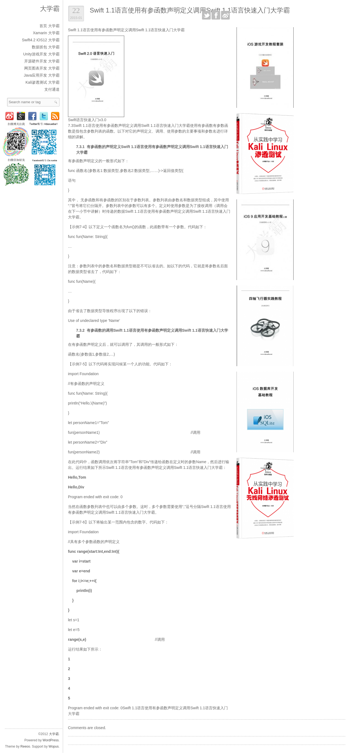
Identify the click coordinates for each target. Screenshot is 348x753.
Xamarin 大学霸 (46, 33)
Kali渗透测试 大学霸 (43, 82)
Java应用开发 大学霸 (42, 75)
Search (55, 102)
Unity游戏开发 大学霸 (41, 54)
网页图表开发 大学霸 (42, 68)
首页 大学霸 (49, 26)
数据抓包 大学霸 (46, 47)
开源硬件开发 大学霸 (42, 61)
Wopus (54, 746)
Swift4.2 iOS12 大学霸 (41, 40)
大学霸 (50, 8)
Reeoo (25, 746)
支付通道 (52, 89)
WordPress (51, 740)
